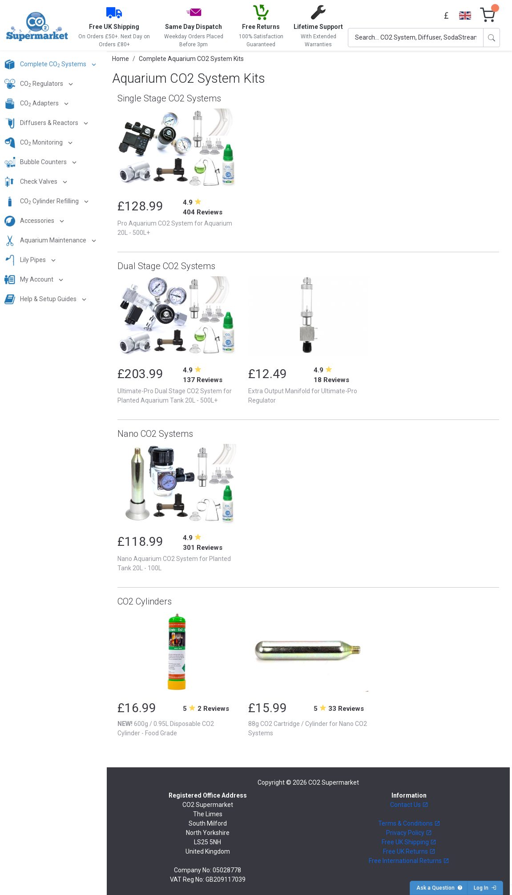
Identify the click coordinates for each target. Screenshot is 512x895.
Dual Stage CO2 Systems (166, 266)
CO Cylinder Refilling (42, 201)
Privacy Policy (409, 832)
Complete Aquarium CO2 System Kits (191, 58)
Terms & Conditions (409, 823)
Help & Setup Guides (41, 299)
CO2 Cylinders (144, 601)
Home (120, 58)
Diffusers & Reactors (42, 123)
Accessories (30, 221)
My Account (29, 279)
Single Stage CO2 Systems (169, 98)
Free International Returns (409, 860)
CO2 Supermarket (333, 782)
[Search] (416, 37)
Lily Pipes (25, 260)
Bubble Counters (36, 162)
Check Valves (31, 182)
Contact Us (409, 804)
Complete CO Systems (46, 64)
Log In (485, 888)
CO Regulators (34, 84)
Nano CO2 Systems (155, 433)
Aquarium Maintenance (46, 240)
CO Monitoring (34, 142)
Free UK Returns (409, 851)
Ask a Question (439, 888)
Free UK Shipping (409, 842)
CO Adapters (32, 103)
